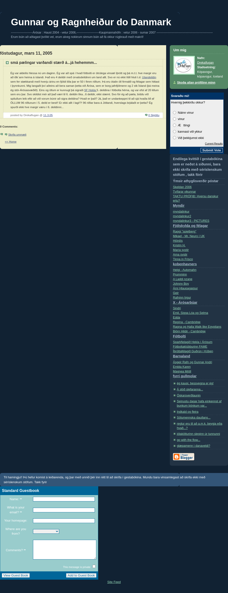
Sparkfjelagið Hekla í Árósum (192, 342)
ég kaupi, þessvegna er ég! (195, 383)
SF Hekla (90, 90)
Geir (176, 293)
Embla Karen (182, 367)
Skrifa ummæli (17, 134)
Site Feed (114, 585)
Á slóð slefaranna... (190, 389)
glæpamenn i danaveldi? (193, 445)
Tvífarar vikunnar (184, 191)
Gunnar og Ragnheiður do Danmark (91, 22)
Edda (176, 317)
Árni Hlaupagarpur (185, 288)
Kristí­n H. (179, 245)
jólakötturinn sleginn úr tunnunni (198, 434)
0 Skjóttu (153, 115)
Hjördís (178, 240)
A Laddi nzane (182, 279)
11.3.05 (48, 115)
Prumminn (180, 274)
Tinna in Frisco (199, 263)
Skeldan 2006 (182, 187)
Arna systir (180, 254)
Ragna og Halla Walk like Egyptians (197, 326)
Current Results (214, 143)
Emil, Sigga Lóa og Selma (190, 313)
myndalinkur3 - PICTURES (199, 224)
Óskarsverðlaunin (189, 395)
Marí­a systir (181, 250)
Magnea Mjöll (199, 375)
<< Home (10, 141)
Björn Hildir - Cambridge (199, 335)
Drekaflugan (205, 62)
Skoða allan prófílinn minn (196, 82)
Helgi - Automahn (184, 270)
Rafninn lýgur (199, 301)
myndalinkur (181, 211)
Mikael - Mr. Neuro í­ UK (189, 236)
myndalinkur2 (182, 216)
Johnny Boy (181, 283)
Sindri (177, 308)
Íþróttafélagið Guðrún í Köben (199, 355)
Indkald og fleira (187, 411)
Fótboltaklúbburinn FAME (190, 346)
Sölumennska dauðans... (194, 417)
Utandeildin (149, 77)
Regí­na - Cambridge (187, 322)
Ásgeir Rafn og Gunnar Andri (192, 362)
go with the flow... (188, 440)
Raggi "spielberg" (184, 231)
